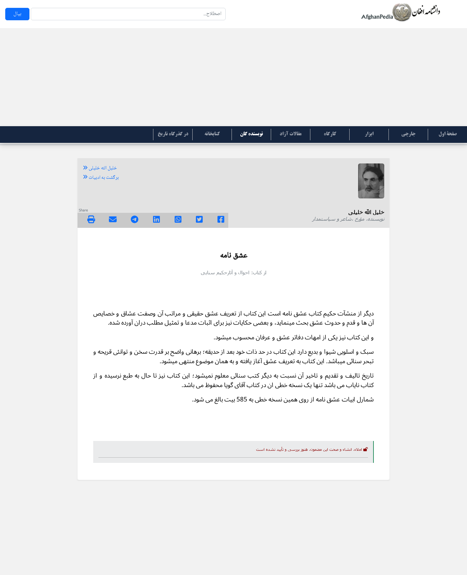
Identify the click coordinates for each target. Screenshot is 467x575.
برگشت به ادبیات (101, 178)
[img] (91, 219)
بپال (17, 13)
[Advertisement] (233, 77)
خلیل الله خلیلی (100, 168)
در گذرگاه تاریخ (173, 134)
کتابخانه (212, 134)
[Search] (128, 14)
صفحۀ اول (448, 134)
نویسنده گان (251, 134)
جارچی (408, 134)
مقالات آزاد (291, 134)
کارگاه (330, 134)
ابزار (369, 134)
